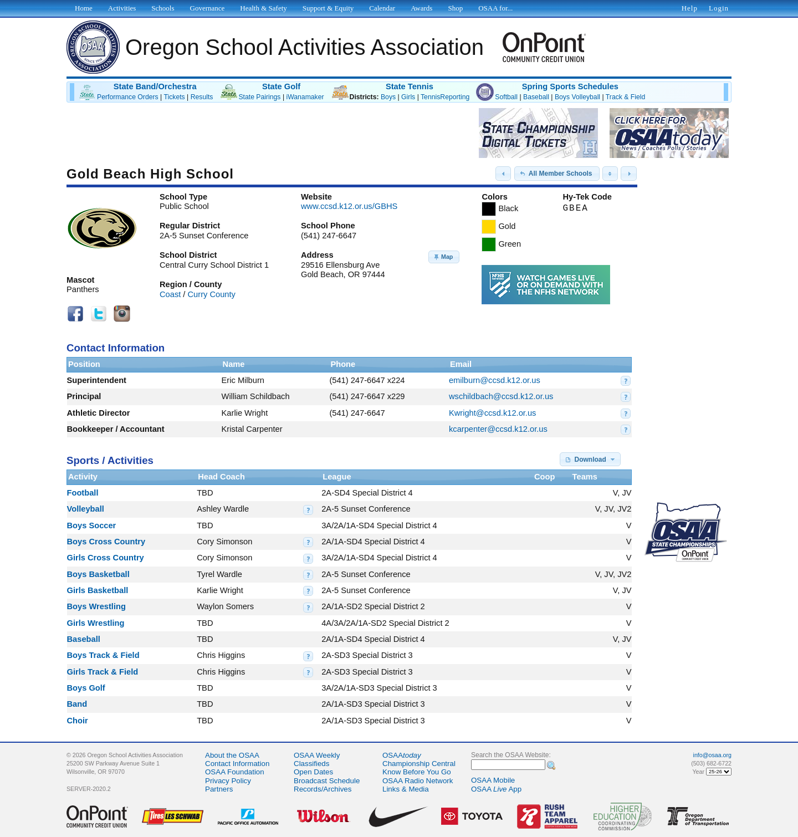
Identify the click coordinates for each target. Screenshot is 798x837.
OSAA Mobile (493, 780)
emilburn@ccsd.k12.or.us (494, 380)
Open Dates (313, 772)
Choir (77, 720)
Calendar (382, 8)
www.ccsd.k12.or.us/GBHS (349, 206)
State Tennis (409, 86)
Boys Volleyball (577, 97)
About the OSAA (232, 755)
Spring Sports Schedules (570, 86)
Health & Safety (263, 8)
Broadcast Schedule (327, 781)
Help (690, 8)
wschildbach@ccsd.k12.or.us (501, 396)
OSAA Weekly (317, 755)
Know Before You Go (416, 772)
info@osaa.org (712, 755)
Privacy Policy (228, 781)
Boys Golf (86, 687)
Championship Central (419, 763)
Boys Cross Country (106, 541)
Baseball (536, 97)
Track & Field (626, 97)
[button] (503, 173)
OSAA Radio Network (417, 781)
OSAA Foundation (234, 772)
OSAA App (496, 789)
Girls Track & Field (103, 671)
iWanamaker (305, 97)
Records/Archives (322, 789)
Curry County (212, 294)
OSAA (401, 755)
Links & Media (405, 789)
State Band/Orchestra (155, 86)
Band (77, 704)
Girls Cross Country (105, 557)
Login (719, 8)
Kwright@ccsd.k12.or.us (492, 413)
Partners (219, 789)
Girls (408, 97)
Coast (170, 294)
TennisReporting (445, 97)
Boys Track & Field (103, 655)
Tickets (174, 97)
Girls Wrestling (96, 623)
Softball (506, 97)
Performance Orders (127, 97)
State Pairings (259, 97)
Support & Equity (328, 8)
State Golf (281, 86)
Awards (421, 8)
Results (202, 97)
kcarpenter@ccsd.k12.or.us (498, 429)
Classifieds (311, 763)
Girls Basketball (98, 590)
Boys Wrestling (96, 606)
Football (83, 492)
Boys (388, 97)
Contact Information (237, 763)
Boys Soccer (91, 525)
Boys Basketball (98, 574)
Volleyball (85, 508)
